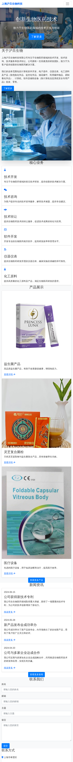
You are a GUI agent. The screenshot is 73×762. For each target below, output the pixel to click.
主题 (4, 708)
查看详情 (9, 374)
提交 (5, 746)
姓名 (4, 684)
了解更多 (36, 36)
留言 (4, 720)
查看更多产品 (36, 580)
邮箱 (4, 696)
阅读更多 (9, 612)
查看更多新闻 (36, 674)
